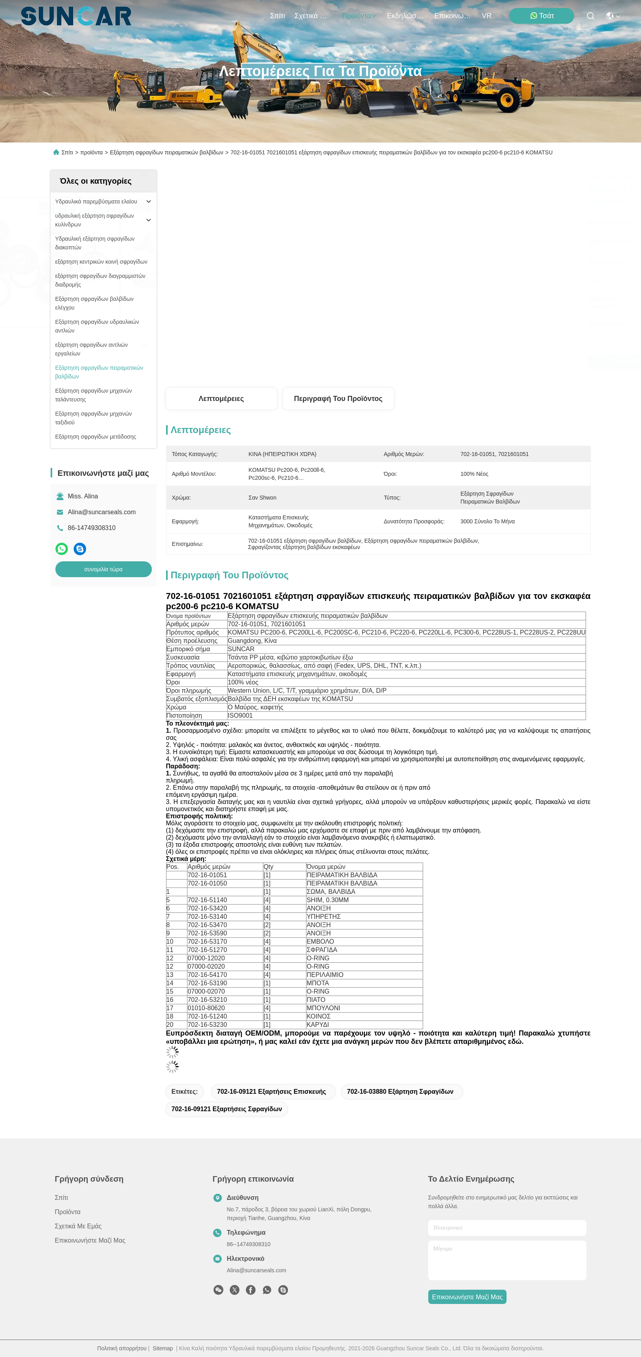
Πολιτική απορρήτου (122, 1348)
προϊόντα (360, 16)
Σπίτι (277, 16)
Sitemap (163, 1348)
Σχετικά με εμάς (314, 16)
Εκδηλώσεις (406, 16)
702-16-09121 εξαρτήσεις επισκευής (271, 1091)
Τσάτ (542, 15)
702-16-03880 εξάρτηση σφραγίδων (400, 1091)
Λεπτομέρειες (221, 399)
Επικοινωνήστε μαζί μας (453, 16)
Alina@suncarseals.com (102, 512)
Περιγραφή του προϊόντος (338, 399)
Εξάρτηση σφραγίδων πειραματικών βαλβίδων (166, 152)
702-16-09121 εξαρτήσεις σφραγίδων (227, 1109)
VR (487, 16)
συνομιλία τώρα (103, 569)
